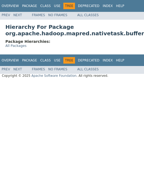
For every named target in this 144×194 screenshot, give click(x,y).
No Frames (57, 15)
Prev (6, 15)
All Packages (15, 46)
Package (29, 6)
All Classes (88, 15)
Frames (38, 15)
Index (108, 6)
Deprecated (89, 6)
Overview (10, 6)
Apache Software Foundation (53, 76)
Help (120, 6)
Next (17, 15)
